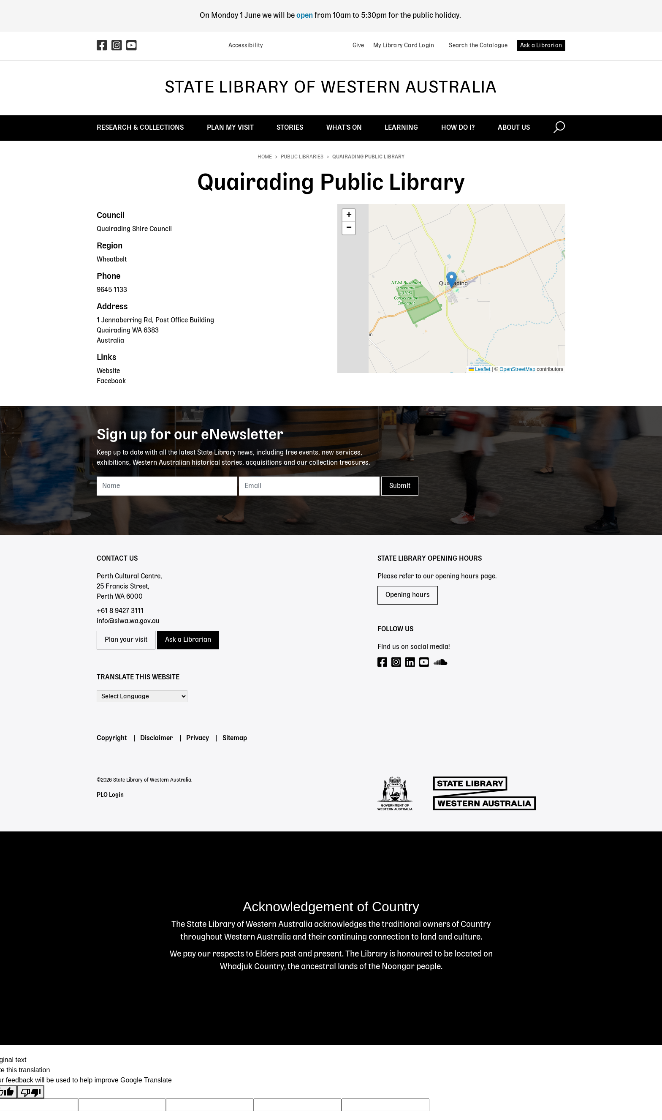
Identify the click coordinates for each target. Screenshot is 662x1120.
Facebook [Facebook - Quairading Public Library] (111, 381)
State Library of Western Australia (331, 88)
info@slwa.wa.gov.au (128, 621)
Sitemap (234, 738)
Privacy (197, 738)
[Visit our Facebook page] (382, 663)
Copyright (112, 738)
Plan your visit (126, 640)
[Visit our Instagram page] (396, 663)
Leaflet (479, 369)
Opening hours (407, 595)
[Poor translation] (30, 1091)
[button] (451, 280)
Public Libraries (302, 157)
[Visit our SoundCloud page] (441, 663)
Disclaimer (156, 738)
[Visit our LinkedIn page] (410, 663)
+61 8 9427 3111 (120, 611)
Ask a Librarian (188, 640)
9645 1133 (112, 290)
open (305, 15)
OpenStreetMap (517, 369)
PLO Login (110, 795)
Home (265, 157)
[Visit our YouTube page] (424, 663)
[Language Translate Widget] (142, 696)
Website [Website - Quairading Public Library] (108, 371)
